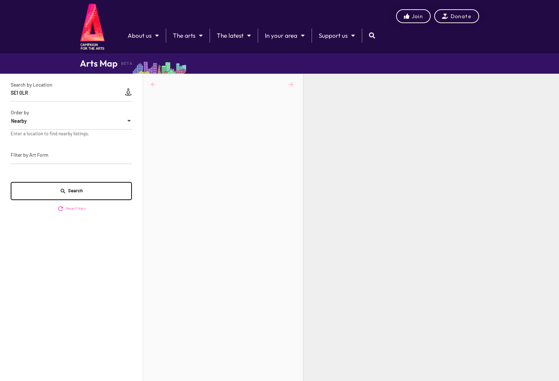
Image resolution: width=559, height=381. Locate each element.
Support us (337, 35)
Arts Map (99, 63)
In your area (285, 35)
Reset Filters (71, 208)
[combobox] (71, 121)
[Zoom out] (550, 93)
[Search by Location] (71, 93)
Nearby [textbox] (19, 121)
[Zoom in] (550, 82)
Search (71, 191)
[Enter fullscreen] (550, 106)
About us (143, 35)
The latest (234, 35)
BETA (127, 63)
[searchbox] (70, 155)
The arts (188, 35)
